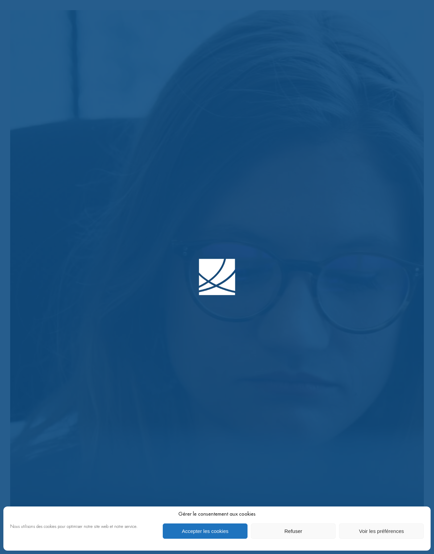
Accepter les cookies (205, 531)
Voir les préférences (381, 531)
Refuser (293, 531)
